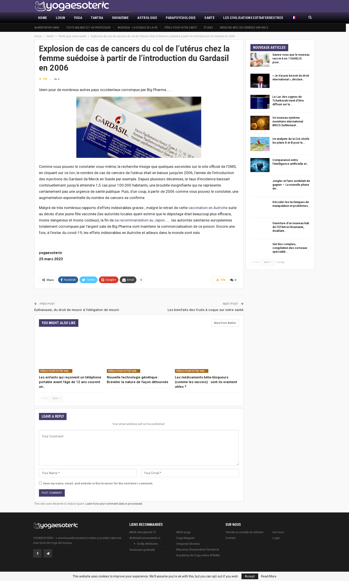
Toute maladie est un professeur (88, 27)
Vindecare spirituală (142, 549)
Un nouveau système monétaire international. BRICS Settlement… (288, 121)
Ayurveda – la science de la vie (138, 27)
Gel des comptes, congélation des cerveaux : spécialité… (290, 247)
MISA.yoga (183, 532)
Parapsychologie (181, 18)
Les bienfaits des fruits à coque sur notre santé (205, 310)
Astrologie (147, 18)
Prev (45, 398)
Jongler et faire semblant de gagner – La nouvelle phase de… (291, 184)
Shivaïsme (120, 18)
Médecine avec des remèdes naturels (244, 27)
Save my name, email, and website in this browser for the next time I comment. (98, 483)
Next (57, 398)
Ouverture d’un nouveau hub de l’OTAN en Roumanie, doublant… (290, 226)
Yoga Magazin (185, 537)
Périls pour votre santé (180, 27)
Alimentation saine (46, 27)
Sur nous (278, 532)
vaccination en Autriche (208, 207)
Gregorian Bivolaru (188, 543)
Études (208, 27)
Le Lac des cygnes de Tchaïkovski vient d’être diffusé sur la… (288, 100)
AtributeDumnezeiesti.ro (144, 537)
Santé (209, 18)
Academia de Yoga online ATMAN (198, 555)
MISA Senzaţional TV (142, 532)
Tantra (97, 18)
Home (42, 18)
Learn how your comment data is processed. (114, 503)
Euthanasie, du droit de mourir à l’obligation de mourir (76, 310)
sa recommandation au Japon (140, 220)
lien (72, 173)
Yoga (78, 18)
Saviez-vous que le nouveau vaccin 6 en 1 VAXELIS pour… (290, 58)
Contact (230, 537)
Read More (268, 576)
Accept (250, 576)
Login (60, 18)
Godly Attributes (147, 543)
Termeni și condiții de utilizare (244, 532)
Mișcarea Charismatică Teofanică (197, 549)
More (227, 18)
